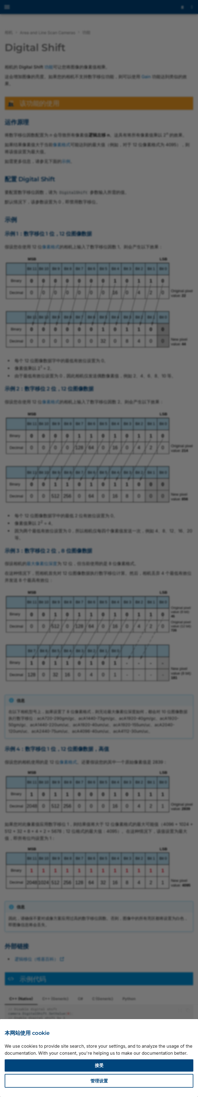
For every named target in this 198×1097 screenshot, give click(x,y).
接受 (99, 1065)
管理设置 (99, 1081)
